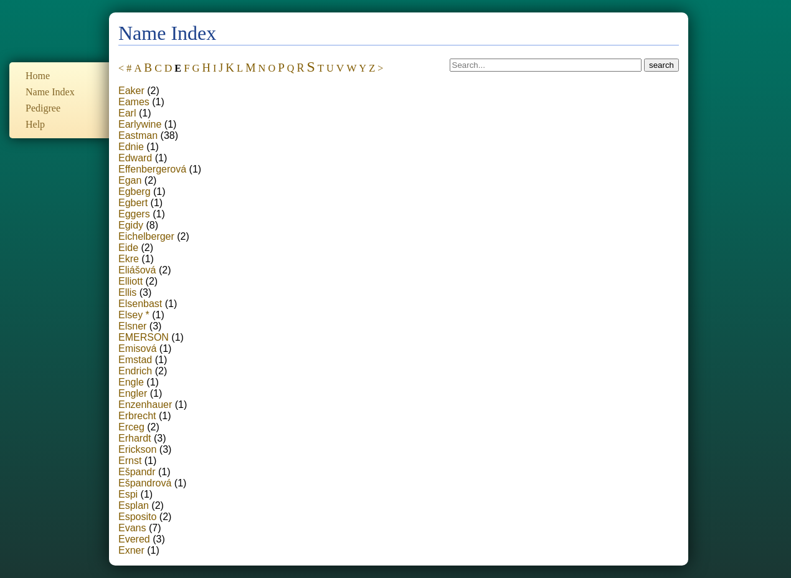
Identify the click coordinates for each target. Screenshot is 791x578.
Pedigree (43, 108)
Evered (134, 539)
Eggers (134, 214)
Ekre (128, 258)
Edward (135, 158)
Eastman (138, 135)
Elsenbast (140, 303)
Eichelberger (146, 236)
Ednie (131, 146)
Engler (132, 393)
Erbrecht (137, 415)
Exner (131, 550)
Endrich (135, 371)
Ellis (127, 292)
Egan (129, 180)
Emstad (135, 359)
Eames (133, 102)
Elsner (132, 326)
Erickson (137, 449)
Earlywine (139, 124)
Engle (131, 382)
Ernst (129, 460)
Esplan (133, 505)
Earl (127, 113)
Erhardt (134, 438)
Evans (132, 528)
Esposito (137, 516)
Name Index (50, 92)
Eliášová (137, 270)
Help (35, 124)
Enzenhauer (145, 404)
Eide (128, 247)
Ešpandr (137, 472)
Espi (128, 494)
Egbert (133, 202)
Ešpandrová (144, 483)
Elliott (130, 281)
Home (38, 75)
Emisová (137, 348)
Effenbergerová (152, 169)
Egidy (130, 225)
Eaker (131, 90)
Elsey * (133, 315)
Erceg (131, 427)
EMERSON (143, 337)
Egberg (134, 191)
